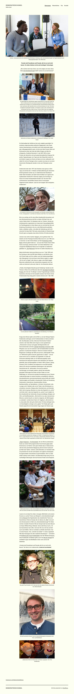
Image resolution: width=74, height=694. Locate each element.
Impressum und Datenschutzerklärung (14, 680)
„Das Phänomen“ (30, 248)
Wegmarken (48, 5)
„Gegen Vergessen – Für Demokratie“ (28, 442)
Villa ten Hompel (47, 537)
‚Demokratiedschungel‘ (29, 70)
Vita (62, 5)
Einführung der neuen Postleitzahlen (30, 535)
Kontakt (66, 5)
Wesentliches (55, 5)
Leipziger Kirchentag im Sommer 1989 (43, 346)
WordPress (65, 688)
